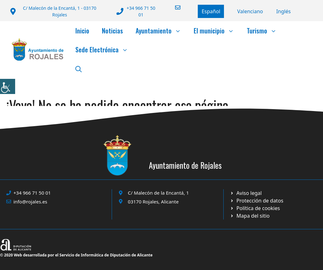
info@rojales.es (30, 201)
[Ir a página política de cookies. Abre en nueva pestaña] (256, 200)
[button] (78, 68)
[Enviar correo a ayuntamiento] (174, 7)
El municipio (217, 30)
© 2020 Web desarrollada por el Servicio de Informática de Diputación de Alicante (76, 255)
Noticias (112, 30)
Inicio (82, 30)
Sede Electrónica (104, 49)
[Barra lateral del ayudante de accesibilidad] (7, 86)
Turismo (265, 30)
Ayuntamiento (161, 30)
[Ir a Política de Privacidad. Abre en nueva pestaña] (246, 193)
